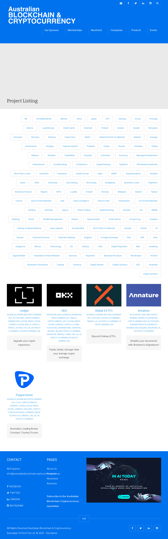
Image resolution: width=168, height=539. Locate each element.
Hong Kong (135, 218)
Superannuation (133, 173)
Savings (122, 118)
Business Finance (23, 191)
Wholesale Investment (147, 164)
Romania (18, 136)
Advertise (52, 482)
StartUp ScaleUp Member (29, 227)
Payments (90, 255)
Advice (30, 127)
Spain (22, 182)
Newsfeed (96, 29)
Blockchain (136, 255)
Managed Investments (147, 154)
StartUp (85, 246)
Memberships (75, 29)
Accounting (71, 182)
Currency (77, 264)
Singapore (20, 246)
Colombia (105, 154)
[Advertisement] (84, 73)
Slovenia (35, 136)
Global (143, 227)
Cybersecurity (93, 218)
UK (71, 246)
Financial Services (40, 237)
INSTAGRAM (15, 505)
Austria (138, 191)
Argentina (153, 182)
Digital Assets (97, 264)
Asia (155, 237)
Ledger (24, 310)
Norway (105, 191)
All (26, 118)
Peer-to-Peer (103, 200)
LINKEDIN (13, 498)
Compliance (81, 164)
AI (157, 227)
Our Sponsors (52, 29)
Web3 (87, 136)
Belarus (35, 154)
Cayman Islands (70, 145)
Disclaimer (51, 532)
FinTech (154, 255)
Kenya (106, 145)
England (88, 237)
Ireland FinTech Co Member (112, 136)
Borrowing (91, 182)
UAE (142, 237)
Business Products (113, 255)
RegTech (123, 164)
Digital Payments (119, 246)
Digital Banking (107, 209)
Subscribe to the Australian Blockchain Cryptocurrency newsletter (63, 500)
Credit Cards (69, 127)
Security (126, 209)
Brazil (31, 218)
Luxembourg (48, 127)
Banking (16, 218)
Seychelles (70, 154)
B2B (138, 246)
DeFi (129, 237)
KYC (107, 118)
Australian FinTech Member (47, 255)
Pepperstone (24, 394)
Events (153, 29)
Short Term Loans (22, 173)
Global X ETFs (104, 310)
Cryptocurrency (150, 273)
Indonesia (52, 182)
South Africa (115, 218)
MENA (155, 209)
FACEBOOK (14, 485)
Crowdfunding (60, 164)
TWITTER (13, 492)
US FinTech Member (148, 200)
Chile (36, 182)
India (100, 173)
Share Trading (84, 209)
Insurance (62, 173)
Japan (94, 118)
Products (136, 29)
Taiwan (154, 191)
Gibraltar (52, 154)
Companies (117, 29)
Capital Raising (103, 164)
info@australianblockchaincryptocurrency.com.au (33, 473)
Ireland (75, 218)
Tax (141, 209)
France (19, 200)
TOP (84, 518)
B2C (138, 264)
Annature (144, 310)
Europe (20, 237)
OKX (64, 310)
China (79, 118)
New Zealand (56, 227)
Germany (48, 209)
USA (100, 246)
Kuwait (136, 127)
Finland (104, 127)
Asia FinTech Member (41, 200)
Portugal (154, 118)
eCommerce (31, 145)
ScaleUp (153, 218)
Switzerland (124, 200)
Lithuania (138, 145)
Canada (127, 227)
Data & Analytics (81, 200)
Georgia (154, 136)
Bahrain (137, 136)
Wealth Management (53, 218)
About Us (52, 468)
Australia (153, 264)
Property (88, 154)
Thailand (91, 145)
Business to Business (37, 264)
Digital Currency (120, 264)
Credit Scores (82, 173)
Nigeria (44, 191)
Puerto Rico (70, 136)
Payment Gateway (66, 237)
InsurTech (44, 173)
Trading (60, 264)
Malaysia (122, 191)
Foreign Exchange (109, 237)
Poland (89, 191)
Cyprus (65, 209)
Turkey (154, 145)
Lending (31, 209)
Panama (52, 136)
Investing (153, 246)
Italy (62, 200)
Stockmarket (78, 227)
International (38, 164)
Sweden (154, 173)
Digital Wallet (19, 255)
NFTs (58, 191)
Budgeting (110, 182)
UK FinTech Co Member (104, 227)
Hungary (50, 145)
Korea (138, 118)
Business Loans (131, 182)
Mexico (64, 118)
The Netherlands (44, 118)
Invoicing (123, 154)
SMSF (114, 173)
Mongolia (153, 127)
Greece (120, 127)
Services (73, 255)
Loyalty (73, 191)
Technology (55, 246)
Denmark (88, 127)
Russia (121, 145)
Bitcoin (37, 246)
